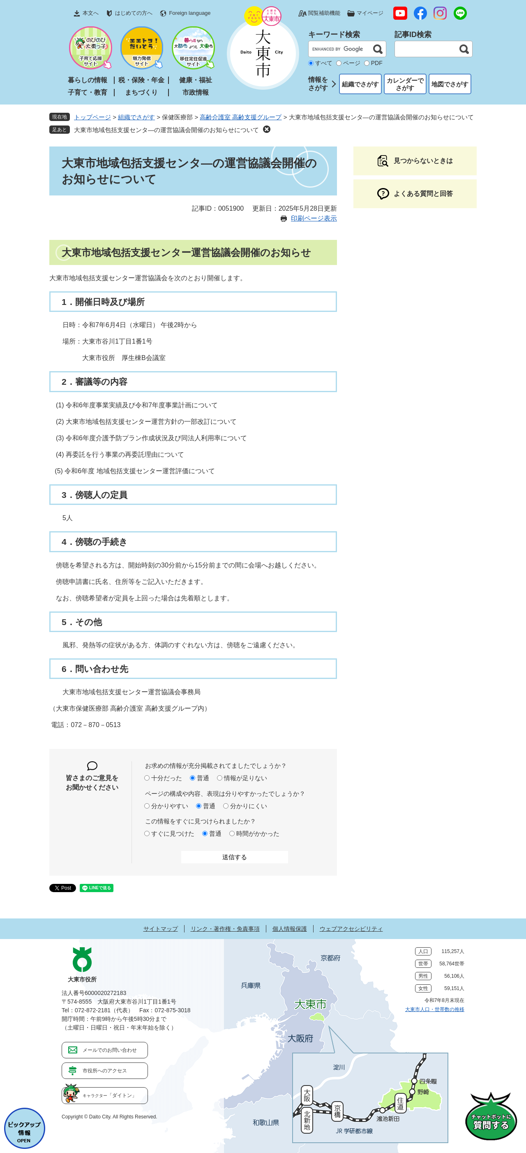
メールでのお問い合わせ (110, 1050)
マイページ (370, 13)
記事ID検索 (412, 34)
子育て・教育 (87, 92)
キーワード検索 (334, 34)
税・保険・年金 (141, 80)
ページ (351, 63)
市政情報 (195, 92)
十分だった (166, 777)
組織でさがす (360, 84)
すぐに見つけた (172, 833)
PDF (377, 63)
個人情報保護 (289, 928)
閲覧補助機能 (324, 13)
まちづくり (141, 92)
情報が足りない (245, 777)
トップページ (92, 117)
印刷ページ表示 (314, 218)
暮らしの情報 (87, 80)
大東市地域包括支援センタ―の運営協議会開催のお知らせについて (166, 129)
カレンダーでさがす (405, 84)
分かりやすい (169, 805)
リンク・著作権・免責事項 (225, 928)
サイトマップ (160, 928)
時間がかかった (257, 833)
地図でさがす (449, 84)
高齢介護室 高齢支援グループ (240, 117)
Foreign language (189, 13)
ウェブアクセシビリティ (351, 928)
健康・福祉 (195, 80)
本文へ (91, 13)
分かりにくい (248, 805)
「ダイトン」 (110, 1095)
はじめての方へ (133, 13)
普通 (203, 777)
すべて (323, 63)
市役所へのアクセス (105, 1071)
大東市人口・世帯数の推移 (434, 1009)
